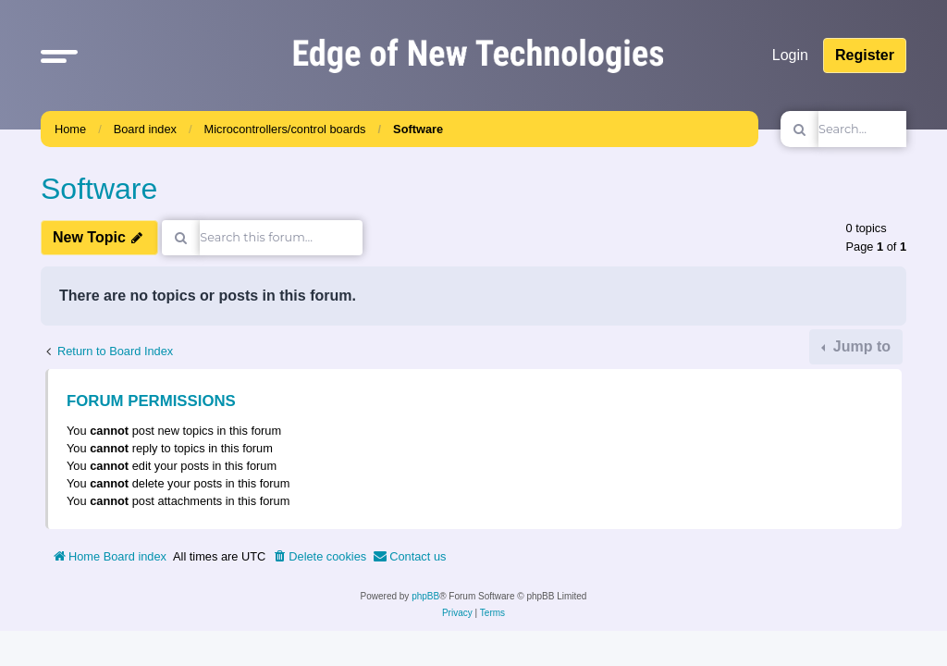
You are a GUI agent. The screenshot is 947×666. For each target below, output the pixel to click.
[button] (59, 55)
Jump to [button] (860, 346)
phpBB (425, 596)
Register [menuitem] (864, 55)
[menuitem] (319, 557)
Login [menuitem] (790, 55)
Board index (145, 129)
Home (70, 129)
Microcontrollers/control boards (285, 129)
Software (418, 129)
